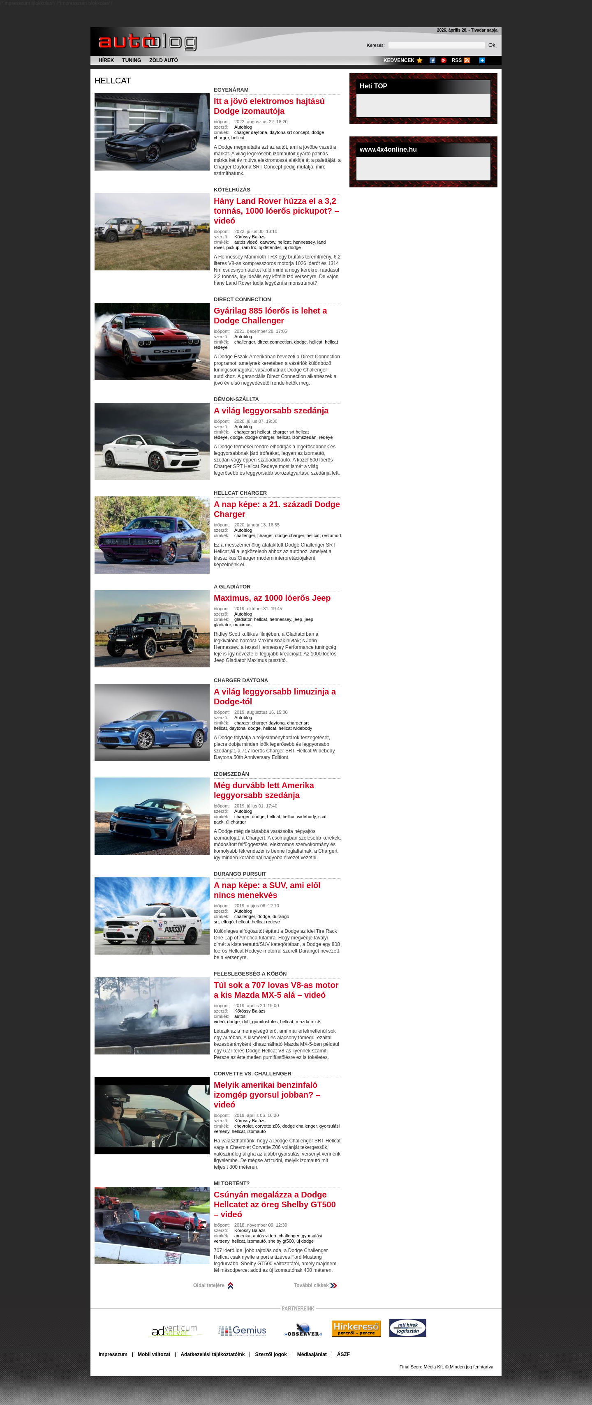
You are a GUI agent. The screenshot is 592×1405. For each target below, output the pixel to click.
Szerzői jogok (271, 1354)
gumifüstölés (265, 1021)
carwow (267, 242)
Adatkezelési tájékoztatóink (212, 1354)
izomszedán (304, 437)
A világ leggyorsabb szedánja (271, 410)
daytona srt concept (289, 132)
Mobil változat (154, 1354)
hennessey (303, 242)
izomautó (256, 1131)
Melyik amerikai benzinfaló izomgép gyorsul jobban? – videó (267, 1094)
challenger (244, 341)
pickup (233, 247)
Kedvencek (399, 60)
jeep (298, 619)
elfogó (227, 921)
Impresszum (113, 1354)
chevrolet (243, 1126)
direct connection (274, 341)
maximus (243, 624)
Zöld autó (163, 60)
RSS (457, 60)
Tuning (131, 60)
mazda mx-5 (308, 1021)
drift (246, 1021)
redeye (326, 437)
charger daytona (250, 132)
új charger (236, 821)
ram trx (249, 247)
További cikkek (311, 1285)
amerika (242, 1235)
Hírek (106, 60)
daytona (237, 728)
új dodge (292, 247)
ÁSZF (343, 1354)
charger (265, 535)
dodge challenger (299, 1126)
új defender (270, 247)
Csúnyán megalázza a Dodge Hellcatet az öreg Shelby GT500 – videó (275, 1204)
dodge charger (259, 437)
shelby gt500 (281, 1241)
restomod (331, 535)
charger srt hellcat (252, 431)
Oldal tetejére (208, 1285)
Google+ (443, 60)
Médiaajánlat (312, 1354)
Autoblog (243, 127)
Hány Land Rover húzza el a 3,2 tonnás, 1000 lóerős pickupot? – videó (276, 210)
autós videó (245, 242)
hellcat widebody (295, 728)
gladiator (243, 619)
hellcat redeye (266, 921)
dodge (300, 341)
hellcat (113, 80)
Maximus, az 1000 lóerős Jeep (272, 597)
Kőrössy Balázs (250, 236)
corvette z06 (267, 1126)
